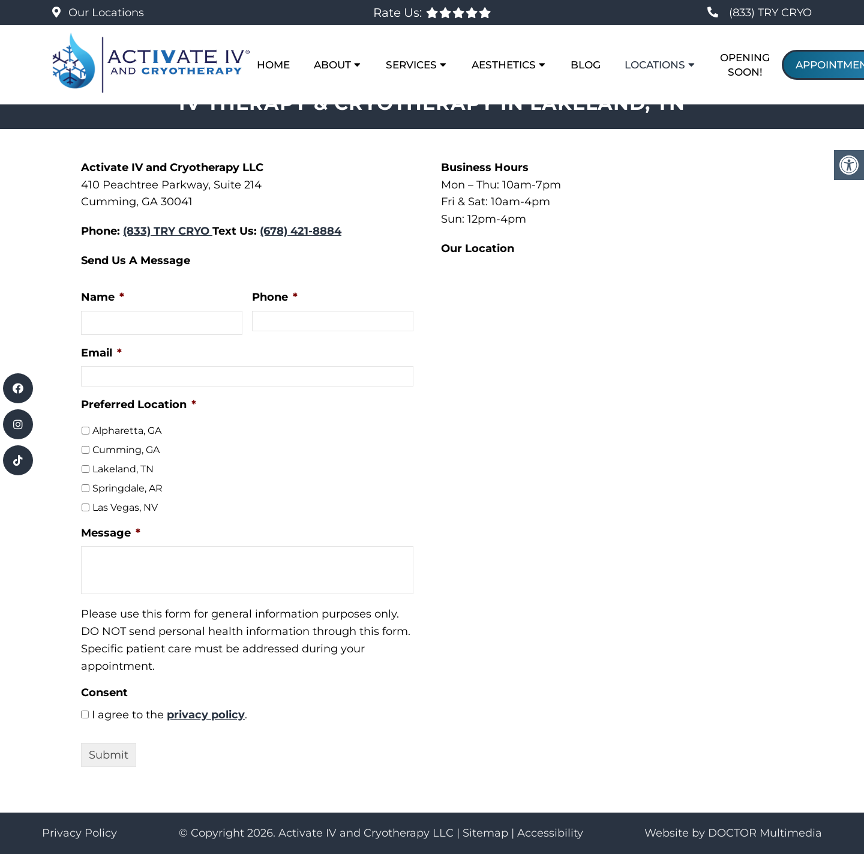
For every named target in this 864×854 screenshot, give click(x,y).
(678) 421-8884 (300, 231)
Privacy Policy (79, 833)
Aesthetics (504, 65)
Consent (104, 692)
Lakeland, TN (123, 469)
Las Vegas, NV (125, 507)
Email (101, 352)
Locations (655, 65)
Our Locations (104, 12)
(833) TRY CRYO (770, 12)
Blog (586, 65)
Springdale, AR (127, 488)
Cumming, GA (126, 450)
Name (102, 297)
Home (273, 65)
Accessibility (550, 833)
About (332, 65)
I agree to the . (169, 714)
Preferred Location (138, 404)
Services (411, 65)
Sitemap (485, 833)
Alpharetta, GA (126, 430)
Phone (275, 297)
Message (110, 533)
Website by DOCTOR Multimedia (733, 833)
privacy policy (206, 714)
